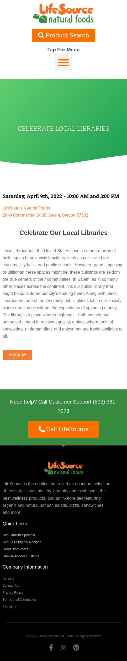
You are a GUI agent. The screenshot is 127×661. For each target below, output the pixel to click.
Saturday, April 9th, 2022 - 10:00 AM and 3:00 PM (61, 196)
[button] (63, 62)
